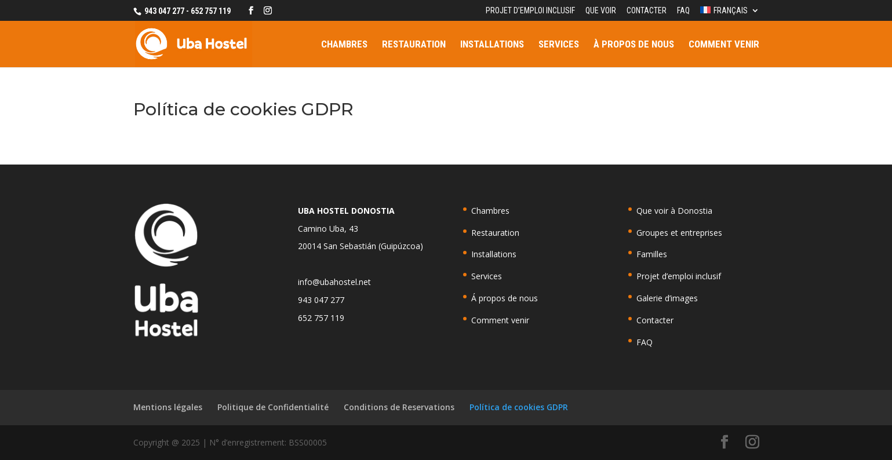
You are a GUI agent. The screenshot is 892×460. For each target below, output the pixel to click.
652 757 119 (321, 317)
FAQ (683, 10)
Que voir (600, 10)
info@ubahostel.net (334, 281)
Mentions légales (167, 406)
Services (558, 45)
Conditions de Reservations (399, 406)
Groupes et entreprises (679, 232)
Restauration (414, 45)
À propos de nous (634, 45)
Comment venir (724, 45)
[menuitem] (729, 13)
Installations (492, 45)
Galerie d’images (667, 298)
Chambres (344, 45)
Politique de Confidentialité (273, 406)
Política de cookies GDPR (518, 406)
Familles (651, 254)
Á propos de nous (504, 298)
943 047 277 (321, 299)
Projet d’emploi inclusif (530, 10)
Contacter (647, 10)
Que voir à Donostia (674, 210)
